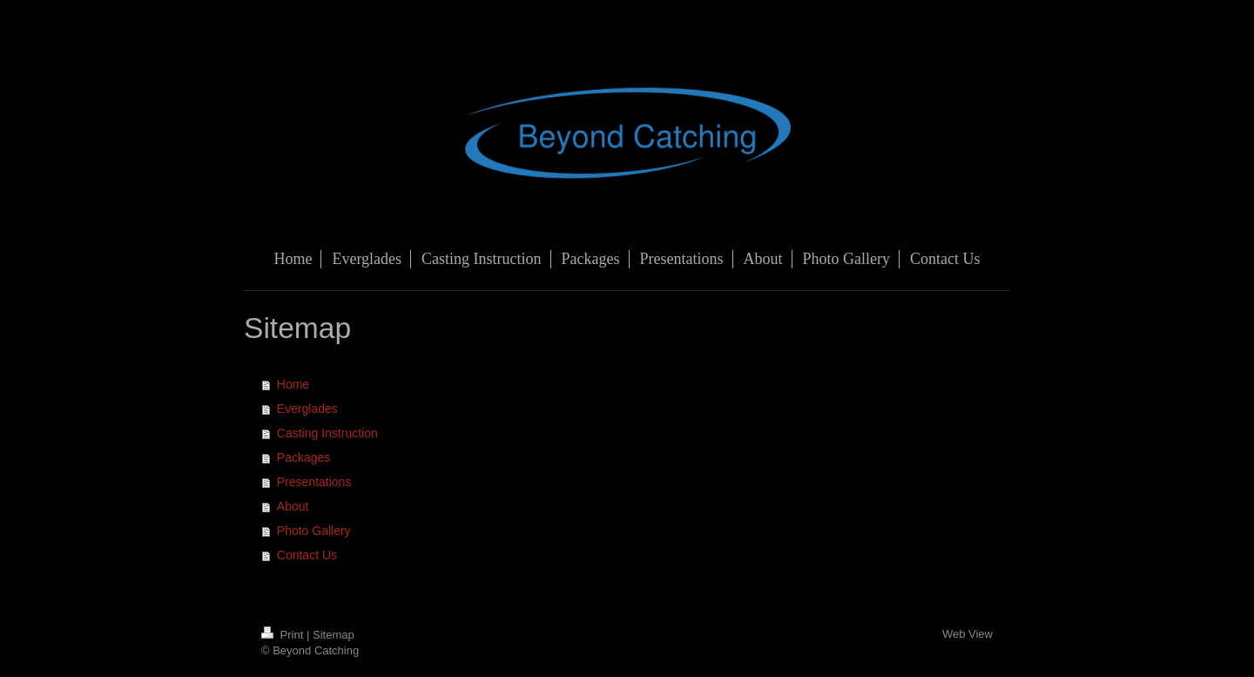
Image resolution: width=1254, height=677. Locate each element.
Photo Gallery (314, 531)
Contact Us (307, 555)
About (293, 506)
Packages (303, 457)
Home (293, 384)
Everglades (307, 409)
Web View (967, 633)
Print (284, 634)
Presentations (314, 482)
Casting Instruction (327, 433)
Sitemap (333, 634)
